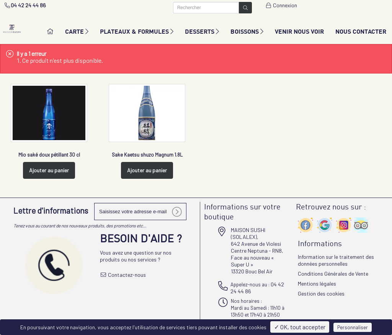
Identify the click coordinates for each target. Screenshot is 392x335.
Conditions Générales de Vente (333, 273)
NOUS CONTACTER (360, 31)
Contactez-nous (123, 274)
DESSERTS (202, 31)
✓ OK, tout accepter (299, 326)
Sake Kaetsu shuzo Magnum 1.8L (147, 155)
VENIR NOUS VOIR (299, 31)
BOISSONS (246, 31)
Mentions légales (317, 283)
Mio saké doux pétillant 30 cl (49, 155)
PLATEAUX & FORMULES (136, 31)
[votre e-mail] (140, 211)
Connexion (281, 5)
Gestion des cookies (321, 293)
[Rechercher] (206, 7)
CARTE (76, 31)
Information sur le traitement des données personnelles (336, 260)
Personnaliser (352, 327)
